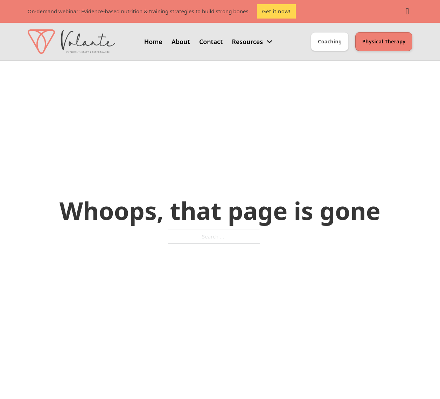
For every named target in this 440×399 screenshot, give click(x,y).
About (181, 41)
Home (153, 41)
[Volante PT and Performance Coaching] (71, 41)
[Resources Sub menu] (269, 41)
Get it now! (276, 11)
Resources (247, 41)
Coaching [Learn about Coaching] (330, 41)
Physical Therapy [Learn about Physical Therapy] (384, 41)
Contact (211, 41)
